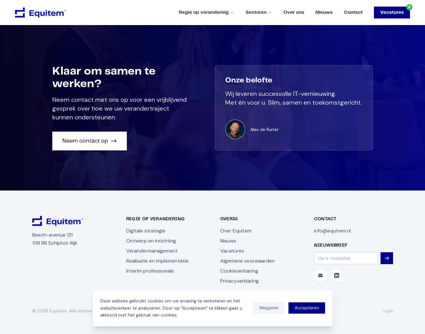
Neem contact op (89, 141)
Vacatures (395, 11)
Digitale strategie (145, 230)
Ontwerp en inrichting (151, 240)
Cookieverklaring (239, 271)
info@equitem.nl (332, 230)
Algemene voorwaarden (247, 261)
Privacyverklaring (239, 281)
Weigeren (268, 308)
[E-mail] (320, 275)
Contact (353, 12)
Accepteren (307, 308)
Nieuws (324, 12)
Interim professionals (150, 271)
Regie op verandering (206, 12)
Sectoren (259, 12)
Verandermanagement (152, 251)
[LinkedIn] (336, 275)
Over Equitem (235, 230)
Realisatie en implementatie (157, 261)
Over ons (293, 12)
